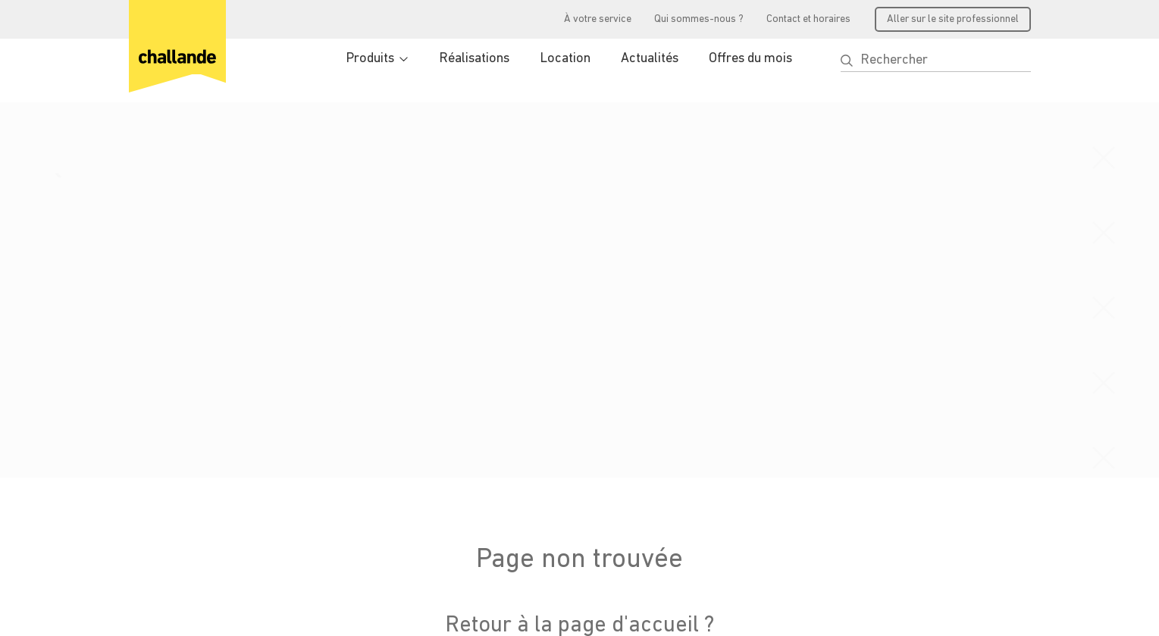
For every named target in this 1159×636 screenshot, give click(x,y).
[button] (847, 61)
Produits (370, 59)
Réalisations (474, 59)
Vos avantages (505, 478)
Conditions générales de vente (195, 603)
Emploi (638, 482)
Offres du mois (750, 59)
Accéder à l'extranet (521, 501)
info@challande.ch (177, 508)
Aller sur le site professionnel (953, 19)
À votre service (597, 19)
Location (565, 59)
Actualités (649, 59)
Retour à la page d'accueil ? (579, 251)
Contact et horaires (808, 19)
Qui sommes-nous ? (699, 19)
